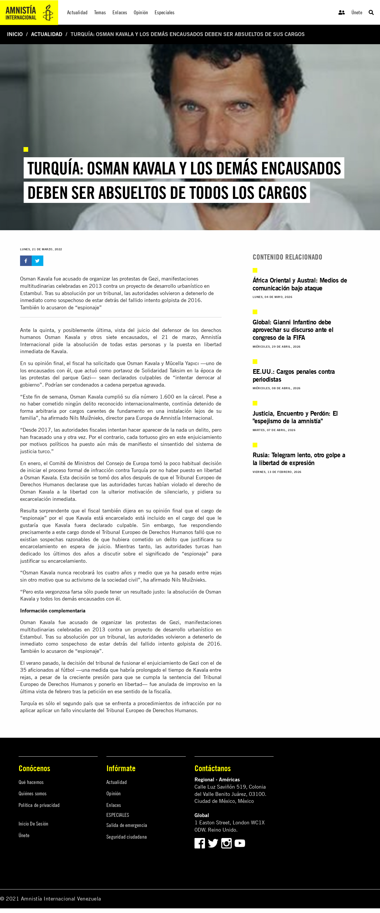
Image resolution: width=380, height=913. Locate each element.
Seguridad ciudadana (126, 837)
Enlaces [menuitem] (120, 12)
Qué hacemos (31, 782)
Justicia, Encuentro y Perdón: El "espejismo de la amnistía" (295, 417)
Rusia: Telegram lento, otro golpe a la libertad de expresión (299, 459)
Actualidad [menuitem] (77, 12)
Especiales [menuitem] (165, 12)
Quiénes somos (33, 793)
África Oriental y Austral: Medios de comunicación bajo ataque (300, 284)
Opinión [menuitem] (141, 12)
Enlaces (113, 805)
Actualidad (46, 34)
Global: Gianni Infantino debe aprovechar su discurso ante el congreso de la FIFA (293, 329)
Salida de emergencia (126, 825)
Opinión (113, 793)
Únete (357, 12)
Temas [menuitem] (100, 12)
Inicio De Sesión (33, 824)
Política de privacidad (39, 805)
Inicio (15, 34)
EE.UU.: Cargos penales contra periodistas (294, 375)
